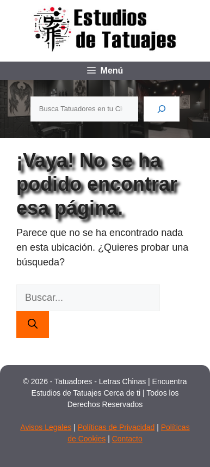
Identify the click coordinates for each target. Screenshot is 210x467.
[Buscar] (162, 109)
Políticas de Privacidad (116, 427)
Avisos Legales (45, 427)
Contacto (127, 438)
